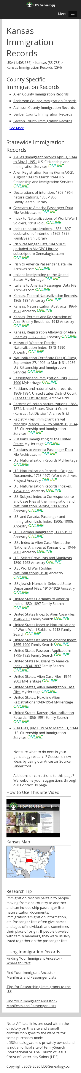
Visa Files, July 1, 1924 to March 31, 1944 (45, 728)
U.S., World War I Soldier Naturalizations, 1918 (32, 570)
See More (17, 128)
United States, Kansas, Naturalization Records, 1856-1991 (43, 715)
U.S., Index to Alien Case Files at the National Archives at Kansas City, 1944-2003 (44, 547)
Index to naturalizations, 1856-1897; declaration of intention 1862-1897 (42, 231)
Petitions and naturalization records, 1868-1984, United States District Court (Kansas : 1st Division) (44, 393)
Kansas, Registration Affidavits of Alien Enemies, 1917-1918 (44, 334)
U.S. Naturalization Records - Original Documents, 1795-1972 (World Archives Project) (45, 475)
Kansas (41, 62)
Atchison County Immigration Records (44, 107)
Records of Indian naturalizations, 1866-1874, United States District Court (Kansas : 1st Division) (45, 409)
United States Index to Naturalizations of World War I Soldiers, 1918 (44, 627)
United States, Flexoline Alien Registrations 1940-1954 (36, 700)
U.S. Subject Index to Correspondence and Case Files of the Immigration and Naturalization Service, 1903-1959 (44, 501)
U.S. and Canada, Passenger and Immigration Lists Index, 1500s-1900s (43, 519)
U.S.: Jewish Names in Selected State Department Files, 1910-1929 (42, 586)
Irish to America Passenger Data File (42, 264)
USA (9, 62)
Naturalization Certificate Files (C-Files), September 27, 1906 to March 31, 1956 (45, 360)
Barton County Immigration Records (42, 121)
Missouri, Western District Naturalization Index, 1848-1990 (39, 345)
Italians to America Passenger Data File (44, 285)
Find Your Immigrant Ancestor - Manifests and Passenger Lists (31, 975)
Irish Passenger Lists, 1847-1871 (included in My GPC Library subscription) (39, 249)
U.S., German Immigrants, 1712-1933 (42, 532)
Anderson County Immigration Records (44, 100)
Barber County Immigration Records (42, 114)
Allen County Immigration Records (41, 94)
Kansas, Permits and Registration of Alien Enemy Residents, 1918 (42, 319)
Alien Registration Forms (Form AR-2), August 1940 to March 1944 (43, 174)
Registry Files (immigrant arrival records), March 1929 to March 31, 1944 (45, 421)
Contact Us (29, 785)
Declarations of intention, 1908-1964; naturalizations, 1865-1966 (43, 195)
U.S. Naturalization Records (35, 460)
